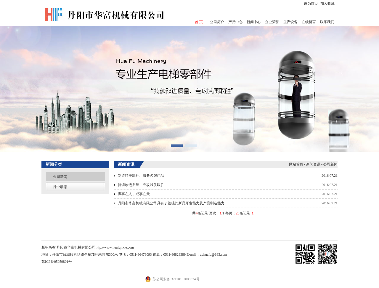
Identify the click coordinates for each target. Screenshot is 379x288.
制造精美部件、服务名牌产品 (141, 176)
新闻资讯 (313, 164)
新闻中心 (254, 22)
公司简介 (217, 22)
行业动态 (60, 187)
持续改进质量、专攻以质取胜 (141, 185)
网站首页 (296, 164)
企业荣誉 (272, 22)
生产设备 (290, 22)
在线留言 (309, 22)
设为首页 (311, 3)
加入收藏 (327, 3)
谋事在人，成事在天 (134, 194)
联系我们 (327, 22)
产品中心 (235, 22)
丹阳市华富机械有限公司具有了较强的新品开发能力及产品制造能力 (171, 203)
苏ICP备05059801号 (56, 262)
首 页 (199, 22)
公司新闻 (60, 177)
